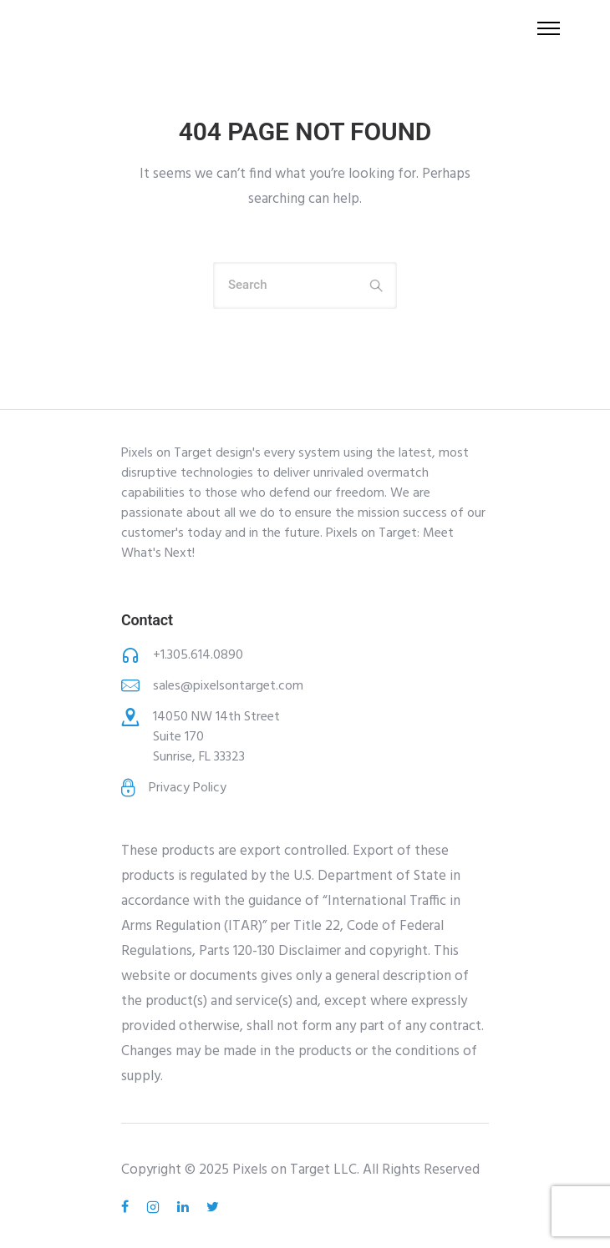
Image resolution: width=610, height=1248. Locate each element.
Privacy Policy (187, 788)
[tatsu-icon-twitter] (212, 1207)
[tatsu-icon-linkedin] (185, 1207)
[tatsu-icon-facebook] (127, 1207)
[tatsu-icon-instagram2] (155, 1207)
